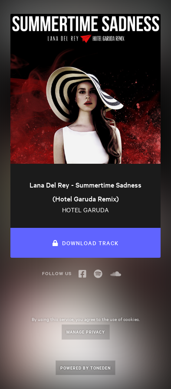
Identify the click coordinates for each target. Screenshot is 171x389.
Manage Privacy (85, 331)
